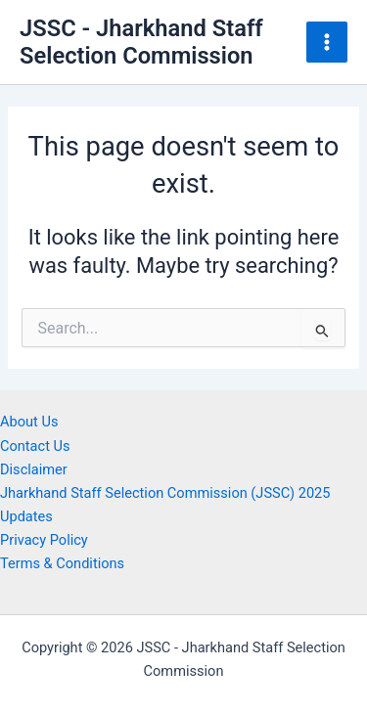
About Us (29, 421)
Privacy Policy (44, 540)
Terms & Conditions (62, 563)
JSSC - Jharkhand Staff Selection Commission (141, 42)
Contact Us (35, 446)
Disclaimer (34, 469)
